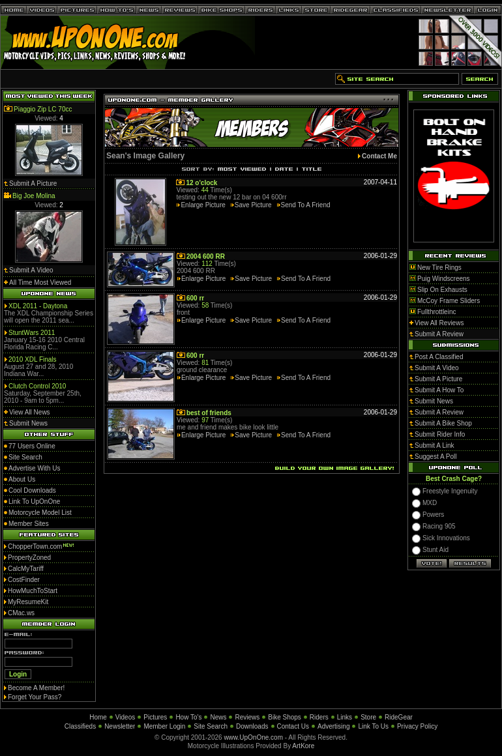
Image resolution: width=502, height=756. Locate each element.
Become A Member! (36, 687)
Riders (319, 717)
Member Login (164, 726)
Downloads (252, 726)
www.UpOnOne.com (253, 737)
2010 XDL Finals (32, 359)
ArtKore (303, 745)
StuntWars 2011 (31, 332)
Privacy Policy (417, 726)
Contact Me (379, 156)
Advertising (333, 726)
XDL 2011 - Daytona (37, 306)
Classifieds (80, 726)
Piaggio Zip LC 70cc (43, 109)
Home (98, 717)
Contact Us (293, 726)
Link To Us (373, 726)
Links (344, 717)
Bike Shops (284, 717)
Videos (125, 717)
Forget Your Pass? (34, 697)
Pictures (155, 717)
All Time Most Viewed (40, 282)
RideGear (399, 717)
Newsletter (119, 726)
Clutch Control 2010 (37, 386)
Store (368, 717)
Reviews (247, 717)
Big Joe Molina (33, 195)
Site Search (211, 726)
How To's (188, 717)
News (218, 717)
